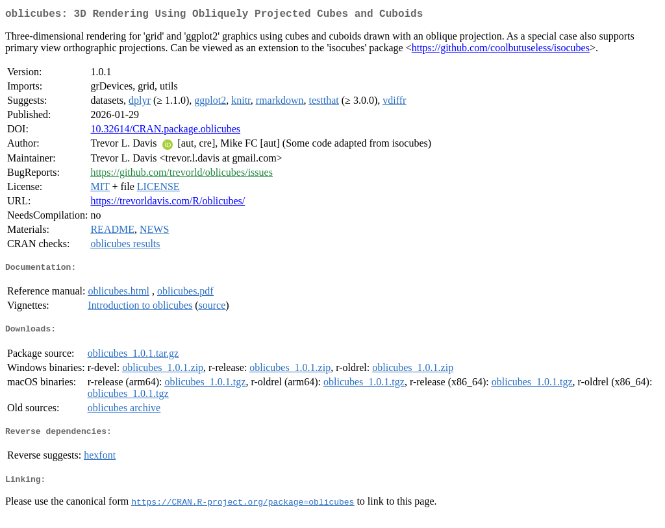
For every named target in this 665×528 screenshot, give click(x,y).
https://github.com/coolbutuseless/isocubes (501, 50)
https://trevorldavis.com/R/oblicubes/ (167, 203)
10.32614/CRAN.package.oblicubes (165, 131)
